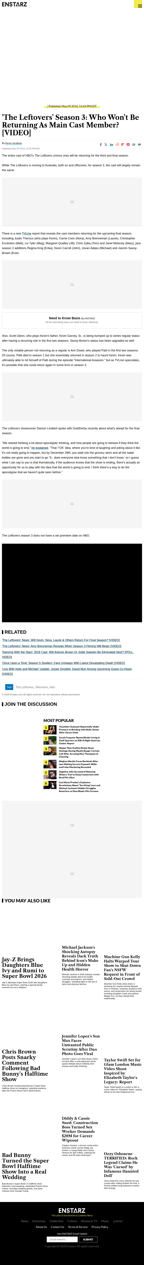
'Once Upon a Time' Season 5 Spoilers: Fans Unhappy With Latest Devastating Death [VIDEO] (63, 663)
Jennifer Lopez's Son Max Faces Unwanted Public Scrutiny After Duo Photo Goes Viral (81, 1045)
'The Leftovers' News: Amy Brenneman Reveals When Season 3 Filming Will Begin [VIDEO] (61, 646)
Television (41, 687)
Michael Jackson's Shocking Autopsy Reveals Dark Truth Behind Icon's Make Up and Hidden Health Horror (80, 958)
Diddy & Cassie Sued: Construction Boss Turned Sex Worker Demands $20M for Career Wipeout (80, 1129)
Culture (72, 1221)
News (25, 1221)
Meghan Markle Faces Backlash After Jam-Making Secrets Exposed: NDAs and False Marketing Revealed (78, 764)
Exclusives (38, 1221)
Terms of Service (78, 1227)
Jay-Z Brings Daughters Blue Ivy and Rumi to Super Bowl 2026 (24, 967)
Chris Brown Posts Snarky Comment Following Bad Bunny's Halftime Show (25, 1065)
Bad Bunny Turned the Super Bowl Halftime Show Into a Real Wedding (25, 1166)
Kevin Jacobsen (13, 143)
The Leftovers (25, 687)
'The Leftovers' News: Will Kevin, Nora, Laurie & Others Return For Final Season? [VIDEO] (61, 640)
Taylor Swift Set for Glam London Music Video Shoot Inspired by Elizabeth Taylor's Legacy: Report (123, 1071)
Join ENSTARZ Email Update (72, 1233)
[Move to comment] (139, 144)
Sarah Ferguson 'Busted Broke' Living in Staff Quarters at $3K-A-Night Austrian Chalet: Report (79, 740)
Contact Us (57, 1227)
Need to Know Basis (64, 318)
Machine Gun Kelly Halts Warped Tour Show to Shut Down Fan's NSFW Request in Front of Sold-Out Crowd (122, 968)
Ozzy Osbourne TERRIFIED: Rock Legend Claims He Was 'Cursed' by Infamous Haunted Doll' (121, 1165)
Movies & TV (89, 1221)
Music (105, 1221)
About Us (41, 1227)
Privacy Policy (100, 1227)
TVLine (26, 233)
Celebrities (56, 1221)
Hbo (52, 687)
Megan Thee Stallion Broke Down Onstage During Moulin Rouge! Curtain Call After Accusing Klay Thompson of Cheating (79, 752)
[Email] (133, 144)
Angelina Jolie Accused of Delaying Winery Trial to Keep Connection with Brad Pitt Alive (79, 774)
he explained (40, 447)
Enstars (14, 4)
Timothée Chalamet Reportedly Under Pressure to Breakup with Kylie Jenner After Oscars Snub (79, 729)
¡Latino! (118, 1221)
